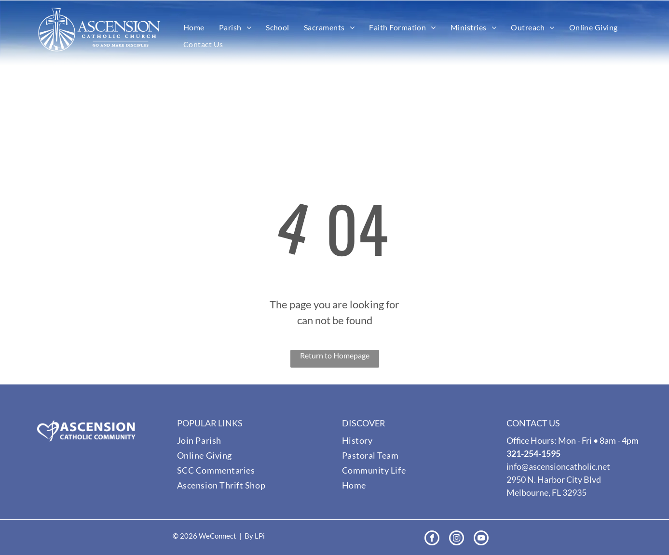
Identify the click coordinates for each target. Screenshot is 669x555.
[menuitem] (194, 27)
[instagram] (456, 539)
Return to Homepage (334, 355)
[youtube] (481, 539)
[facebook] (431, 539)
